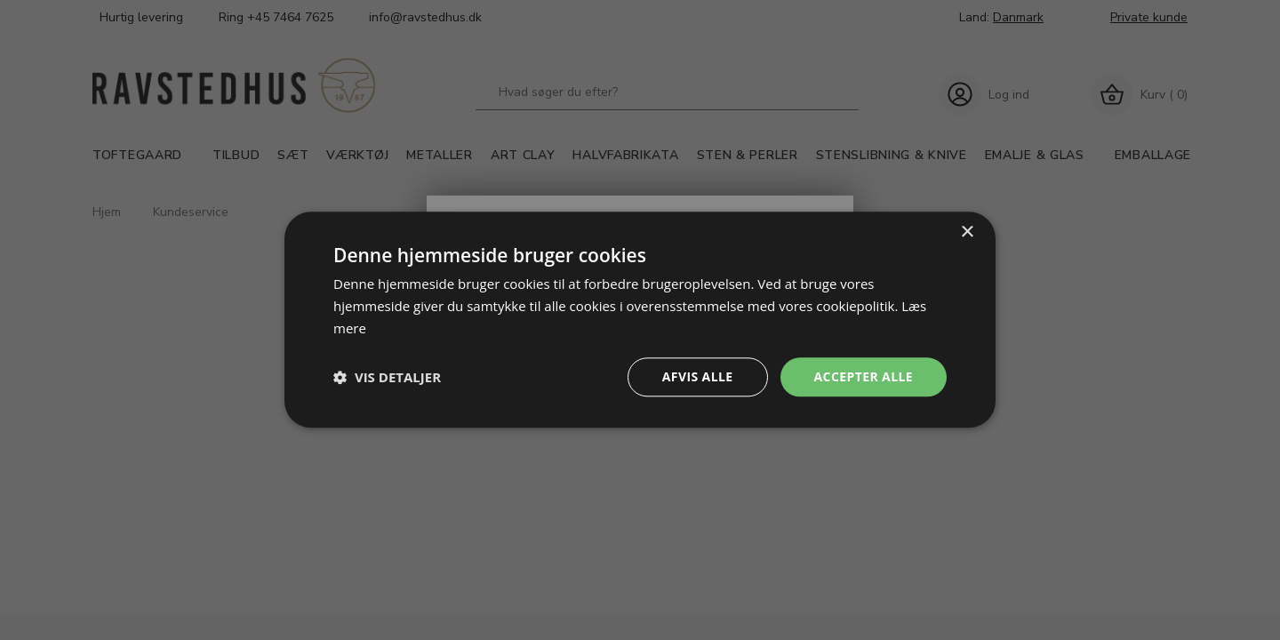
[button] (387, 377)
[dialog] (640, 320)
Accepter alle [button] (863, 376)
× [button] (966, 232)
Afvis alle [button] (697, 376)
